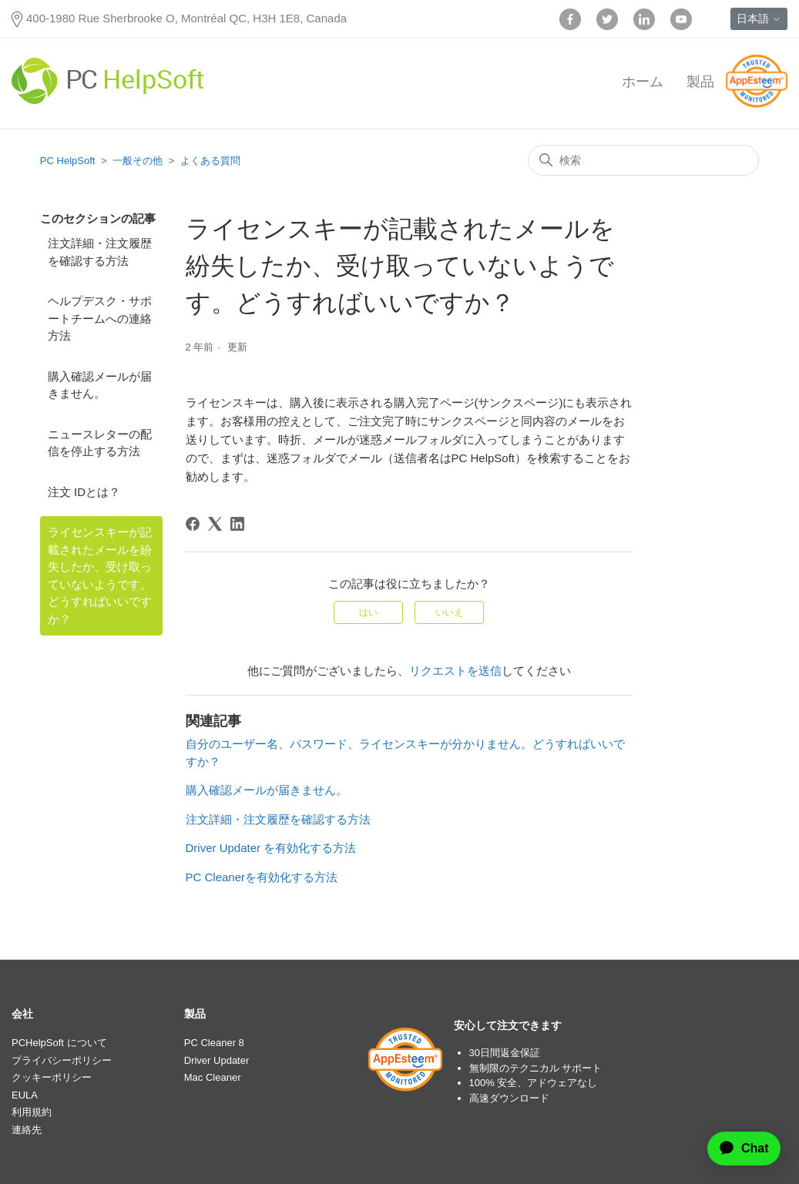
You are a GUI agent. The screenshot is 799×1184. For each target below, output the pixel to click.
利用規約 (32, 1112)
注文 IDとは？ (84, 491)
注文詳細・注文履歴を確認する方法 (100, 251)
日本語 (759, 18)
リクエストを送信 (455, 670)
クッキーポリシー (52, 1077)
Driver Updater (217, 1060)
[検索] (643, 160)
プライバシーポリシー (62, 1060)
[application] (737, 1148)
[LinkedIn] (237, 524)
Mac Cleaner (212, 1077)
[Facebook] (193, 524)
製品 (700, 81)
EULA (25, 1095)
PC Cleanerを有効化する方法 (262, 877)
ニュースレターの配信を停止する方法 (100, 443)
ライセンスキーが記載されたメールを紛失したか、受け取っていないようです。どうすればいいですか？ (100, 575)
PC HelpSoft (68, 160)
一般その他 (137, 160)
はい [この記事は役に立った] (368, 612)
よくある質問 (210, 160)
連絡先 (27, 1129)
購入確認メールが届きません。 (100, 385)
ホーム (642, 81)
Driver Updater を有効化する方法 (271, 847)
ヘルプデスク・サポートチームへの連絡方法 (100, 318)
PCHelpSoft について (59, 1042)
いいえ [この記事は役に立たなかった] (449, 612)
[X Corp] (215, 524)
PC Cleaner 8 (214, 1042)
